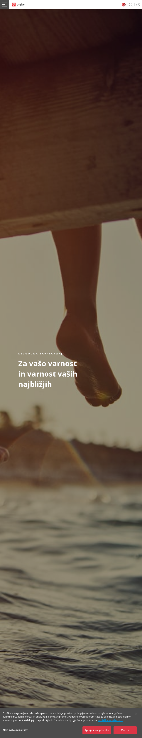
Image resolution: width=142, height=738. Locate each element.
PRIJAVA (137, 4)
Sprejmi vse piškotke (96, 730)
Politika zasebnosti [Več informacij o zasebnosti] (110, 720)
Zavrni (125, 730)
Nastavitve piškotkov (15, 730)
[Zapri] (136, 714)
